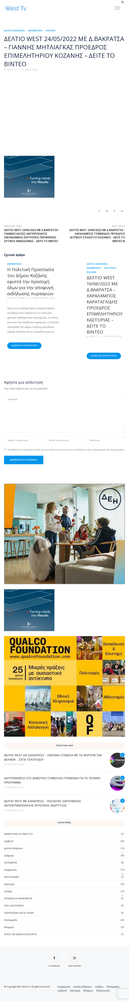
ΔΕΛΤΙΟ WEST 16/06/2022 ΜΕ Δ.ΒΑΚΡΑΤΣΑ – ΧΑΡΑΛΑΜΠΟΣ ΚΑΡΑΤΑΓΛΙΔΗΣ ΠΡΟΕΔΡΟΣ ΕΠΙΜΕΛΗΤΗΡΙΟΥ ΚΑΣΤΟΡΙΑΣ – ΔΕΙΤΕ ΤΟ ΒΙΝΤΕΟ (104, 305)
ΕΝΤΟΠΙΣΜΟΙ (11, 877)
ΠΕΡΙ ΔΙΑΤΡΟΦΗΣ (14, 905)
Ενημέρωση (35, 30)
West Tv (15, 8)
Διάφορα (9, 855)
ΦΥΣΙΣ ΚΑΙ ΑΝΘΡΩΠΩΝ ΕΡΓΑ (20, 934)
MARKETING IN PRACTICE (18, 833)
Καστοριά (110, 268)
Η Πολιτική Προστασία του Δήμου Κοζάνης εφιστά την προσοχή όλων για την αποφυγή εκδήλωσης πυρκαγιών (30, 281)
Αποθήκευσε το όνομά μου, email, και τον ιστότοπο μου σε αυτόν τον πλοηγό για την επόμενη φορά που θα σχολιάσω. (66, 449)
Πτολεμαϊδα (10, 920)
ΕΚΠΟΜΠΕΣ (10, 862)
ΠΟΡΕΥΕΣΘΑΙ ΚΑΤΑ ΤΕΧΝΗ (19, 912)
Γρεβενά (8, 841)
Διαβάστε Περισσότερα (24, 345)
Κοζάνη (50, 30)
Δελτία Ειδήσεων (14, 30)
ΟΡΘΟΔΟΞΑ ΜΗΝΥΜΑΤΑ (18, 898)
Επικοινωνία (103, 990)
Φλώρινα (9, 927)
